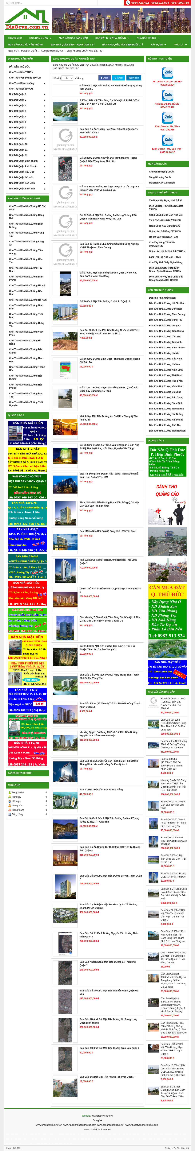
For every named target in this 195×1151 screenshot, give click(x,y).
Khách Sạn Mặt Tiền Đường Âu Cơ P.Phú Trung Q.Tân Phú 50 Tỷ (109, 418)
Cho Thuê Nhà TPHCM (21, 72)
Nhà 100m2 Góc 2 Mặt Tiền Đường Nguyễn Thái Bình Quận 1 (108, 561)
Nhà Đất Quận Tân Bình (27, 183)
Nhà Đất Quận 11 (27, 150)
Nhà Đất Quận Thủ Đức (27, 172)
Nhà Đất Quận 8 (27, 133)
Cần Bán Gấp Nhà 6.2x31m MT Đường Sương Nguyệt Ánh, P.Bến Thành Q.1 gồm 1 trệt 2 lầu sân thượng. (173, 1005)
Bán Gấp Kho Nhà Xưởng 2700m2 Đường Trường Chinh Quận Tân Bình (174, 744)
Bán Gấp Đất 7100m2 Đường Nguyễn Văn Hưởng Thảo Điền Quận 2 (109, 935)
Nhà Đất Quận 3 (27, 105)
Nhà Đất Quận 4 (27, 111)
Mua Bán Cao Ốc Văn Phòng (25, 44)
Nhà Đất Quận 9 (27, 138)
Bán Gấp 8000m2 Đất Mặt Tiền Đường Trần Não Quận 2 (109, 1048)
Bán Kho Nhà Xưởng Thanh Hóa (166, 408)
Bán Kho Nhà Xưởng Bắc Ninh (165, 358)
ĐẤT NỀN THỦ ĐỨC (19, 66)
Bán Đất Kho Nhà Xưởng (112, 38)
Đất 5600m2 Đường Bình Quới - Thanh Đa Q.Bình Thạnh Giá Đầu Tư (110, 360)
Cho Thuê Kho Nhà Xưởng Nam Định (26, 360)
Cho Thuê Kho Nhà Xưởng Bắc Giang (25, 351)
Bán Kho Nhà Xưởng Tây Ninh (165, 342)
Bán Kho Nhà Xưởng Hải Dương (166, 414)
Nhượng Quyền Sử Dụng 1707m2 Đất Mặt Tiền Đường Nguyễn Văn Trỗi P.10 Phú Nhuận (108, 734)
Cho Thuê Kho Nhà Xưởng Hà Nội (27, 285)
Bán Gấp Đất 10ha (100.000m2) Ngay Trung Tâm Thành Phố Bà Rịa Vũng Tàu (109, 676)
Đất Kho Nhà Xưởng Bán (162, 297)
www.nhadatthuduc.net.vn (49, 1125)
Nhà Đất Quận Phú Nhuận (27, 166)
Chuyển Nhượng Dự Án (161, 171)
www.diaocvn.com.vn (102, 1115)
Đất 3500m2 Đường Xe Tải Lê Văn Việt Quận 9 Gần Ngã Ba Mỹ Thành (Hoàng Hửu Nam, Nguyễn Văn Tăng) (109, 447)
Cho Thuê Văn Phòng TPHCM (25, 77)
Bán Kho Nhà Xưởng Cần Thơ (165, 336)
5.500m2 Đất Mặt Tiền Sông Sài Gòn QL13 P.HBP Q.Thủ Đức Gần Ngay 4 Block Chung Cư (109, 102)
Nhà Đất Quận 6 (27, 122)
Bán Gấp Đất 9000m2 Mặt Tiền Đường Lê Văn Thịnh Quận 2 (111, 877)
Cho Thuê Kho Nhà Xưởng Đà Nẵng (25, 342)
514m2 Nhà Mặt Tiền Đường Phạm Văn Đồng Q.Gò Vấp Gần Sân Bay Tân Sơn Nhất (109, 504)
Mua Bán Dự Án (40, 38)
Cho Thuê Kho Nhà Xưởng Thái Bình (26, 316)
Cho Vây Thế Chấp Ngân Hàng (165, 262)
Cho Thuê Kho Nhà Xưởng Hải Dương (25, 377)
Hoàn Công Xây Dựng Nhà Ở (164, 226)
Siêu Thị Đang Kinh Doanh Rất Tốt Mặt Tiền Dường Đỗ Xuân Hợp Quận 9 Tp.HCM (109, 475)
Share (104, 78)
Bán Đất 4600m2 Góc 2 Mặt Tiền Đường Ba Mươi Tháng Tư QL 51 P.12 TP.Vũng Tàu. (109, 820)
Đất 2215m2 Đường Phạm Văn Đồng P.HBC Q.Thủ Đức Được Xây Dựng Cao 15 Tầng (109, 389)
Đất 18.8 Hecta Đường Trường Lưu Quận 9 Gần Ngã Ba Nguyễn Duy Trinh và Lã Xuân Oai (109, 188)
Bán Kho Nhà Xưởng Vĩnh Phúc (166, 386)
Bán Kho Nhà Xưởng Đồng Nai (165, 309)
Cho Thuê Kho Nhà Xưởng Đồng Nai (26, 217)
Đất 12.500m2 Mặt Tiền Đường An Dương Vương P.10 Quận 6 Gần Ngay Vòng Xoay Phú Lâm (108, 217)
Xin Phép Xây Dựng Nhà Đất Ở (165, 200)
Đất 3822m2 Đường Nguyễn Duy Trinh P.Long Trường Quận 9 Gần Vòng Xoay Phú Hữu (108, 159)
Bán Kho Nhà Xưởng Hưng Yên (166, 381)
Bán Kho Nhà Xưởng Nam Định (165, 403)
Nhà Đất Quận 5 (27, 116)
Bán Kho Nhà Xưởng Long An (165, 325)
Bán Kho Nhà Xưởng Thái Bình (165, 375)
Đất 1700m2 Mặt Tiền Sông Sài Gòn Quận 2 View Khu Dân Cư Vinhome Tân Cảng (108, 274)
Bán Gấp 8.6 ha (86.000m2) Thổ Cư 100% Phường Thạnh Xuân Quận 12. (110, 705)
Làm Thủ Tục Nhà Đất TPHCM (165, 257)
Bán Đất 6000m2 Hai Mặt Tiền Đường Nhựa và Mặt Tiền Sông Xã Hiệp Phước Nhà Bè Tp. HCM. (109, 332)
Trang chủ (15, 38)
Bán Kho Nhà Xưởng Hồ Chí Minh (167, 303)
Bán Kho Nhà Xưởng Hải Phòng (166, 419)
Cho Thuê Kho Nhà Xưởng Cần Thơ (25, 261)
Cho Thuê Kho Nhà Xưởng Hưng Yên (26, 325)
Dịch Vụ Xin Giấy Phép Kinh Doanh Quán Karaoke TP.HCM (165, 270)
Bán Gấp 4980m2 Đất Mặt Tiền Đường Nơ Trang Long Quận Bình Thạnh (108, 1021)
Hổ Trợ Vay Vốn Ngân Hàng (163, 237)
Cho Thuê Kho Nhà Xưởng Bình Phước (26, 278)
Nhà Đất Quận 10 (27, 144)
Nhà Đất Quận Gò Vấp (27, 177)
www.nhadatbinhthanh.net (97, 1129)
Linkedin (134, 78)
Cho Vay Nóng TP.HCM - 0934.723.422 (162, 244)
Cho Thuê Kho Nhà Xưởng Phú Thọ (25, 395)
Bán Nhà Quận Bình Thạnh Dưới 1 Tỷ (72, 44)
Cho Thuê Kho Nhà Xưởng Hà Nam (28, 300)
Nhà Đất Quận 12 (27, 155)
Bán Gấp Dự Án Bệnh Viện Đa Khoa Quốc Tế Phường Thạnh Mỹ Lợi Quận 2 (108, 906)
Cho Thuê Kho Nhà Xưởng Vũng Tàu (26, 234)
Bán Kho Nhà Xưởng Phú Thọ (165, 425)
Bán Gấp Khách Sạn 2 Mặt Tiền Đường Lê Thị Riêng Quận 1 (108, 964)
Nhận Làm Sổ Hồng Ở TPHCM (165, 231)
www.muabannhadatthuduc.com (79, 1125)
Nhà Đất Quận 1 (27, 94)
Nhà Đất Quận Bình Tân (27, 188)
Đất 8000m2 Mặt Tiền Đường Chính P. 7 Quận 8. (105, 301)
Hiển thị (57, 78)
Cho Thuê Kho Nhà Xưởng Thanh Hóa (27, 369)
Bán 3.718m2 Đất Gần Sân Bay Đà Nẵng (101, 789)
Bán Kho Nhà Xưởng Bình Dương (167, 314)
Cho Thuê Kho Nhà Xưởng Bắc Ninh (25, 293)
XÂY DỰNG (158, 44)
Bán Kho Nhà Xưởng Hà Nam (164, 364)
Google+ (97, 1120)
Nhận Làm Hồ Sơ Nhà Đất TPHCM (167, 251)
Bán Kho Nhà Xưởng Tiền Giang (166, 331)
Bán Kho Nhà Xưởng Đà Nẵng (165, 392)
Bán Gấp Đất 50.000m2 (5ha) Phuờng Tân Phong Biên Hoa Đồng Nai (173, 822)
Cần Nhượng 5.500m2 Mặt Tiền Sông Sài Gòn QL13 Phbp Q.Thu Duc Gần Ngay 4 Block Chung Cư (110, 619)
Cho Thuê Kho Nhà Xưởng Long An (26, 243)
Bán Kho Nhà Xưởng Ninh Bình (166, 370)
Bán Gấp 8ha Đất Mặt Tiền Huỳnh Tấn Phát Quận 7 (107, 1076)
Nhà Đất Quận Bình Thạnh (27, 161)
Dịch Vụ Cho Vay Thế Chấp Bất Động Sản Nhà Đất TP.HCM (166, 278)
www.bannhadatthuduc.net (110, 1125)
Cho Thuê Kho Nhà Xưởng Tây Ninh (25, 270)
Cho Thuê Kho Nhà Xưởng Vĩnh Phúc (26, 333)
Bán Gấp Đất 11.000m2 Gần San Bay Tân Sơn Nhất (173, 804)
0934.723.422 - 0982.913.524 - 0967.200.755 (160, 2)
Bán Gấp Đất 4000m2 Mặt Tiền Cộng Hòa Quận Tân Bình (174, 840)
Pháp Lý (180, 44)
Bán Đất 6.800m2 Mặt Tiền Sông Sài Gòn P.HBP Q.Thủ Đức (174, 858)
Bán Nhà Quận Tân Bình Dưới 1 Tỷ (122, 44)
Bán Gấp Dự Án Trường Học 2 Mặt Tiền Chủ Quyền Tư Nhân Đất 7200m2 (109, 131)
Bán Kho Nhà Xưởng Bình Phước (167, 347)
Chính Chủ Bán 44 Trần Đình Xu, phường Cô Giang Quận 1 (110, 590)
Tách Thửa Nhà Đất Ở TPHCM (165, 220)
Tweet (118, 78)
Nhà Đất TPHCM (148, 38)
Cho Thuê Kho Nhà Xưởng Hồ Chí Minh (27, 208)
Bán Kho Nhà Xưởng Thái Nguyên (167, 430)
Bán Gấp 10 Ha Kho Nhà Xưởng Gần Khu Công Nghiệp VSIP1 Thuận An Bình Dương (109, 246)
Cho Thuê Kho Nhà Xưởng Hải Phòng (25, 386)
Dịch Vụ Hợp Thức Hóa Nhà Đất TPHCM (166, 208)
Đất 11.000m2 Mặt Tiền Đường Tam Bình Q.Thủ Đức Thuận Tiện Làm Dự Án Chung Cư (107, 648)
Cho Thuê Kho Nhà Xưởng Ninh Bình (26, 307)
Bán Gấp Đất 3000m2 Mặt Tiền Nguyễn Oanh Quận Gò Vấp (109, 992)
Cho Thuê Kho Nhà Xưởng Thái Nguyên (26, 404)
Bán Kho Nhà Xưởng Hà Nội (164, 353)
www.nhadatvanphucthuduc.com (141, 1125)
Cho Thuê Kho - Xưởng (27, 83)
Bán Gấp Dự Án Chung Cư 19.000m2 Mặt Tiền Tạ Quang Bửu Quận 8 (110, 849)
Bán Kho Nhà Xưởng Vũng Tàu (165, 320)
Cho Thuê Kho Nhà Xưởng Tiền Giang (26, 252)
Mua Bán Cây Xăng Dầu (73, 38)
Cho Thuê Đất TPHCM (21, 88)
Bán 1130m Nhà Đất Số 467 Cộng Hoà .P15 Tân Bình (108, 531)
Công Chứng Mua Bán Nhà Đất (165, 215)
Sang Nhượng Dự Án (160, 177)
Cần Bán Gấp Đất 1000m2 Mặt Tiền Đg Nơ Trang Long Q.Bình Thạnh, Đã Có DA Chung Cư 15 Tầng (173, 980)
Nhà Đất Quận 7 (27, 127)
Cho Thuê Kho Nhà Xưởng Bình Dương (26, 225)
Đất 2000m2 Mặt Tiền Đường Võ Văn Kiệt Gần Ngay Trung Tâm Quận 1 (111, 87)
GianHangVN (183, 1148)
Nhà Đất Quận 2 (27, 100)
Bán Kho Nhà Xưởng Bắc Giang (166, 397)
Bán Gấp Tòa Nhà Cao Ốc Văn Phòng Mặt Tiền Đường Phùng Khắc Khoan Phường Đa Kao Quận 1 (109, 762)
